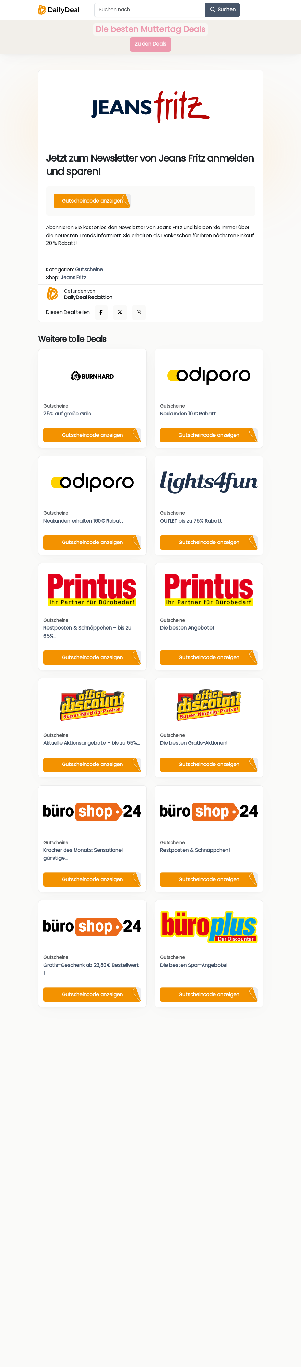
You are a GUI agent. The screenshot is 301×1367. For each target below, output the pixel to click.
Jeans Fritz (73, 277)
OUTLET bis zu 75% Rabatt (191, 521)
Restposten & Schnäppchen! (195, 850)
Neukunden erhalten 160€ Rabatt (83, 521)
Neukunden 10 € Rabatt (188, 413)
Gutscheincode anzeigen (92, 200)
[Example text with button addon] (150, 10)
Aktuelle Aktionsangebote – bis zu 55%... (91, 743)
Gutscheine (89, 269)
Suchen (223, 9)
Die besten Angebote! (187, 628)
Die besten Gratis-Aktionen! (193, 743)
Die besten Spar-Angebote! (193, 965)
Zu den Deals (150, 44)
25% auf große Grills (67, 413)
